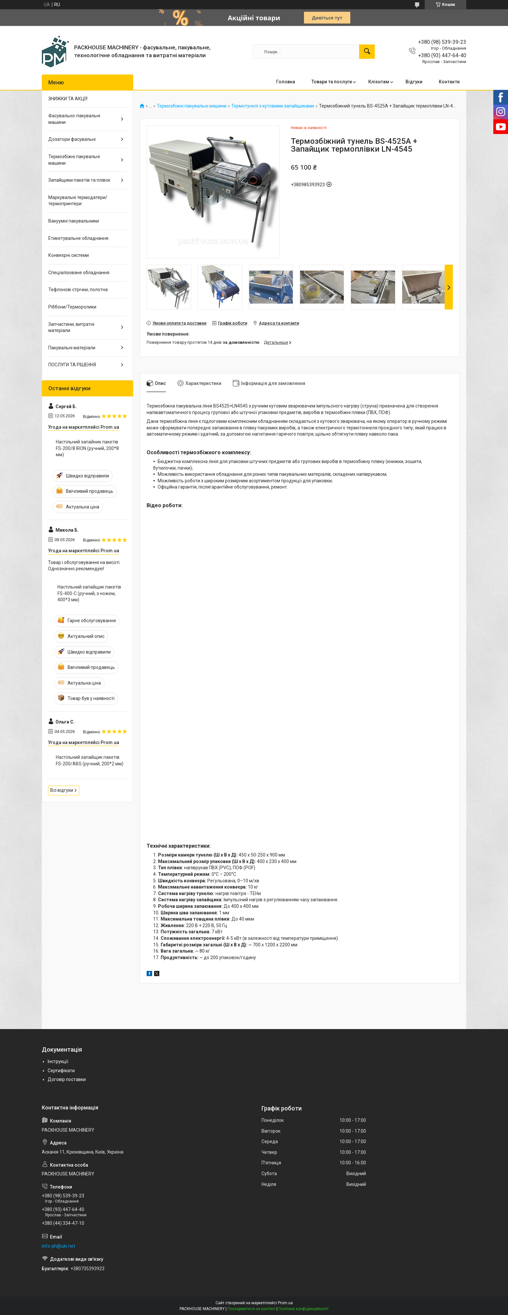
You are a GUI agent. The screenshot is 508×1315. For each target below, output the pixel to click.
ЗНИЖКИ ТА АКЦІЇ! (67, 98)
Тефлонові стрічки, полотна (78, 289)
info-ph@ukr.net (58, 1246)
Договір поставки (67, 1079)
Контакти (449, 81)
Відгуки (413, 81)
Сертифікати (61, 1070)
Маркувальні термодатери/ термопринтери (77, 201)
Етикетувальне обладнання (78, 238)
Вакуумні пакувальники (73, 221)
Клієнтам (378, 81)
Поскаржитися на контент (252, 1309)
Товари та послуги (331, 81)
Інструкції (58, 1061)
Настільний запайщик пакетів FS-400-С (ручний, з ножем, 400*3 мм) (89, 593)
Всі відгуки (61, 790)
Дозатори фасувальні (72, 139)
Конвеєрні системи (68, 255)
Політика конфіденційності (303, 1309)
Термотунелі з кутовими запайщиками (272, 106)
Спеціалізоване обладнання (78, 272)
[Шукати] (367, 51)
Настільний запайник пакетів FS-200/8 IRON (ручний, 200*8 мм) (87, 448)
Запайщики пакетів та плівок (79, 180)
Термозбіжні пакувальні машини (192, 106)
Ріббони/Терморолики (72, 306)
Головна (285, 81)
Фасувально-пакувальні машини (74, 119)
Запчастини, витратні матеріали (71, 327)
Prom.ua (285, 1303)
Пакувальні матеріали (71, 347)
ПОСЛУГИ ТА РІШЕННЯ (72, 364)
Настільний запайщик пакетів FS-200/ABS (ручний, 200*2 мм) (89, 760)
